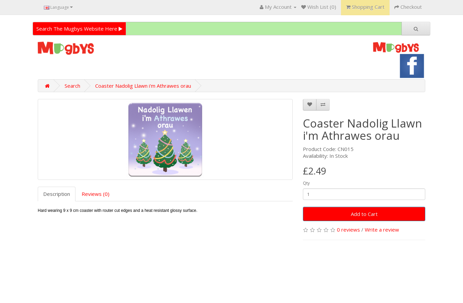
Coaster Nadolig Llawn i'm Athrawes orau (143, 85)
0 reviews (348, 229)
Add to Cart (364, 214)
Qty (306, 183)
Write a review (382, 229)
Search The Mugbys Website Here (79, 28)
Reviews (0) (95, 193)
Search (72, 85)
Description (56, 193)
